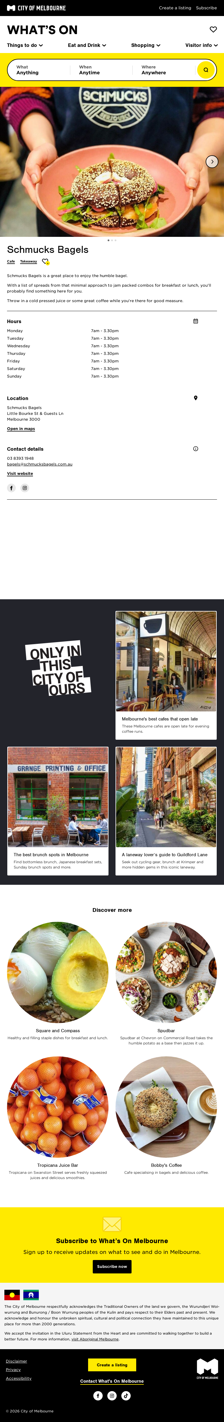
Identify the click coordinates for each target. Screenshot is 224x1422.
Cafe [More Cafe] (11, 261)
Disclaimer (16, 1361)
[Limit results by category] (39, 70)
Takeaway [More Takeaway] (28, 261)
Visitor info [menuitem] (201, 45)
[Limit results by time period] (101, 70)
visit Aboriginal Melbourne (95, 1339)
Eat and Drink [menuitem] (86, 45)
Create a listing (175, 8)
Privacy (13, 1370)
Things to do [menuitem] (24, 45)
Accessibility (19, 1378)
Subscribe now (112, 1266)
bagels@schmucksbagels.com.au (39, 464)
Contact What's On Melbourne (112, 1381)
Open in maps (21, 429)
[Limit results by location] (164, 70)
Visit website (20, 473)
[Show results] (206, 70)
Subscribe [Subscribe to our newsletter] (206, 8)
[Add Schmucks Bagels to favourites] (46, 262)
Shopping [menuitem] (145, 45)
